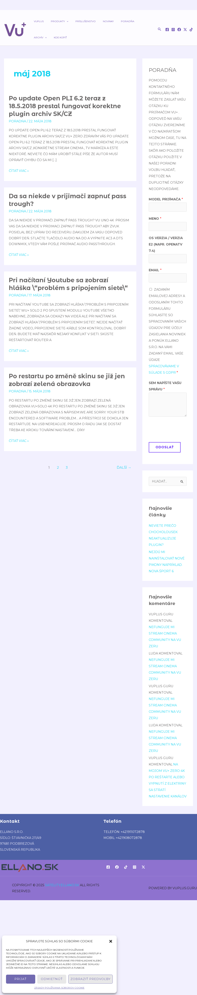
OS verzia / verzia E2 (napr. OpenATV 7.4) (166, 244)
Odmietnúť (52, 979)
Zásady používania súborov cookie (59, 987)
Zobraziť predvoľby (90, 979)
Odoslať (165, 447)
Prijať (20, 979)
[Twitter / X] (185, 29)
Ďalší (124, 467)
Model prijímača (166, 199)
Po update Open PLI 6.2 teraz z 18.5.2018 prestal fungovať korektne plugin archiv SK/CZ (65, 106)
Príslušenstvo (79, 21)
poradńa (17, 121)
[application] (63, 21)
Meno (155, 219)
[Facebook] (167, 29)
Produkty (56, 21)
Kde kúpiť (39, 37)
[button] (111, 941)
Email (155, 270)
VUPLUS (37, 21)
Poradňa (117, 21)
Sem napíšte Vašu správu (165, 386)
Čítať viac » (19, 170)
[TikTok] (191, 29)
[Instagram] (173, 29)
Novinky (99, 21)
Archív (134, 21)
